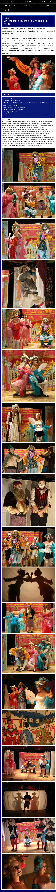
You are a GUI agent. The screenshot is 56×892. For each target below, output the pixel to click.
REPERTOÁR (9, 5)
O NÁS (46, 5)
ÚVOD (9, 2)
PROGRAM (27, 2)
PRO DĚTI (46, 2)
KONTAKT (28, 5)
